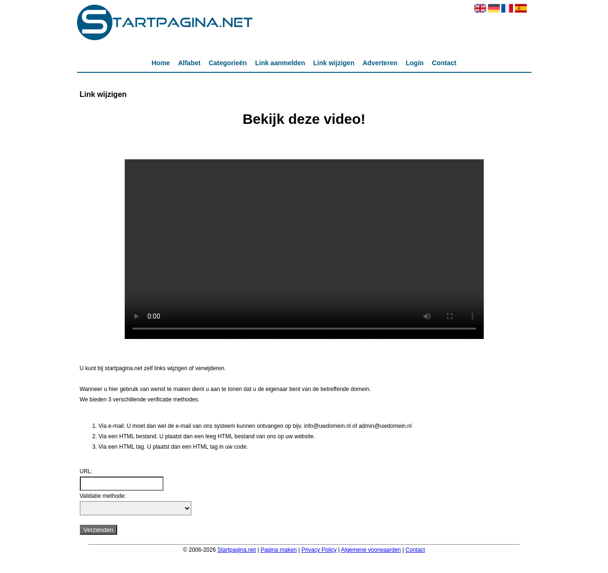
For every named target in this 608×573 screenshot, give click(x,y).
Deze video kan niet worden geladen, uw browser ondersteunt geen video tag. (304, 249)
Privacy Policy (319, 550)
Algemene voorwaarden (371, 550)
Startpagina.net (236, 550)
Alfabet (189, 63)
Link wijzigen (333, 63)
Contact (444, 63)
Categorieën (228, 63)
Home (161, 63)
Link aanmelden (280, 63)
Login (415, 63)
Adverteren (380, 63)
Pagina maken (278, 550)
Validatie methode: (103, 496)
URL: (86, 471)
